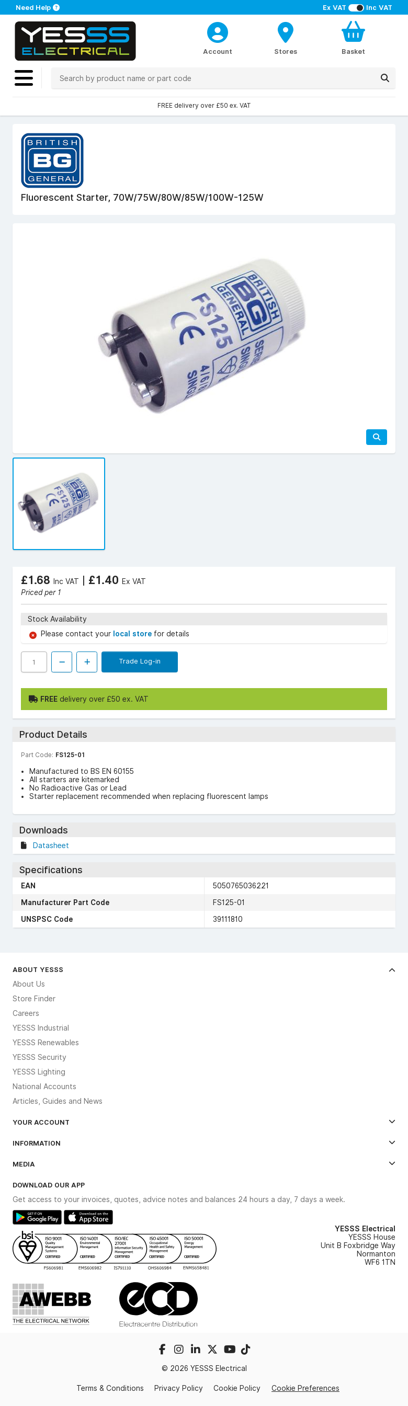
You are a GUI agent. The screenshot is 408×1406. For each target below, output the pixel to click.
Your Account (204, 1122)
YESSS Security (39, 1057)
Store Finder (34, 999)
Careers (26, 1013)
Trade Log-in (140, 661)
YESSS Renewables (46, 1042)
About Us (29, 984)
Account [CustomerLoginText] (217, 51)
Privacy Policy (178, 1388)
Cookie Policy (236, 1388)
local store (133, 634)
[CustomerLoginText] (218, 31)
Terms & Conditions (110, 1388)
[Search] (385, 77)
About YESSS (204, 969)
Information (204, 1143)
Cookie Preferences (305, 1388)
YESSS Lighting (39, 1072)
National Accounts (44, 1086)
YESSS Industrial (41, 1028)
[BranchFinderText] (285, 37)
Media (204, 1164)
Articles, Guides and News (58, 1101)
